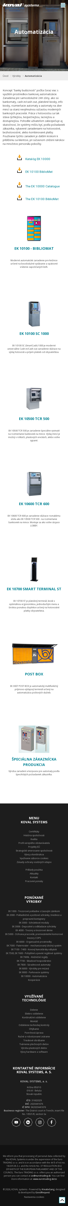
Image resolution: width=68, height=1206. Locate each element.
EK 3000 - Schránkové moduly (34, 922)
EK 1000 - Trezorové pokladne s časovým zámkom (34, 911)
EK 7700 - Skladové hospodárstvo (34, 960)
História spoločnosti (34, 835)
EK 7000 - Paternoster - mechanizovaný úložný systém (34, 945)
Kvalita (34, 839)
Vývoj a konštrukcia (34, 854)
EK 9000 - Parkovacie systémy (34, 972)
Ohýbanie (34, 1028)
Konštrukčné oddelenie (34, 1017)
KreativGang (48, 1189)
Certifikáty (34, 831)
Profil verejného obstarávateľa (34, 843)
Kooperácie (34, 980)
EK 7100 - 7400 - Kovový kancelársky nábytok (34, 949)
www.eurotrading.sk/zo (45, 1179)
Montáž (34, 1021)
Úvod (5, 76)
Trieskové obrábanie (34, 1040)
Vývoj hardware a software (34, 1051)
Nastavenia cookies (34, 1197)
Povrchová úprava (34, 1032)
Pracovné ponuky (34, 881)
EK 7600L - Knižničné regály (34, 957)
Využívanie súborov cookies (34, 858)
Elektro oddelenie (34, 1013)
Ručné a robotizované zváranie (34, 1036)
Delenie (34, 1009)
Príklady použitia (34, 869)
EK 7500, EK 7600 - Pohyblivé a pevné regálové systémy (34, 953)
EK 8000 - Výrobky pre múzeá (34, 968)
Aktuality (34, 873)
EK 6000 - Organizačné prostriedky (34, 941)
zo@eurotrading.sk (41, 1175)
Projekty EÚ (34, 846)
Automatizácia (33, 76)
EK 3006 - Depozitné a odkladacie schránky (34, 926)
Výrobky (16, 76)
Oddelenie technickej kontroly (34, 1025)
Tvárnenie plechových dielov (34, 1044)
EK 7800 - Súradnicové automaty (34, 964)
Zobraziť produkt (34, 280)
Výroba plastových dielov (34, 1048)
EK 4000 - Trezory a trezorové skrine (34, 930)
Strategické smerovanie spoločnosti (34, 850)
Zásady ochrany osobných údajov (34, 862)
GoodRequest (42, 1192)
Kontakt (34, 877)
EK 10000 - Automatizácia (34, 976)
